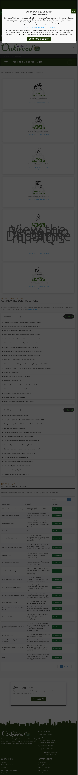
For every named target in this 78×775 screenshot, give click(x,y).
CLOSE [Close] (73, 11)
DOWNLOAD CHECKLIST (39, 39)
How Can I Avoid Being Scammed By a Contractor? (39, 27)
